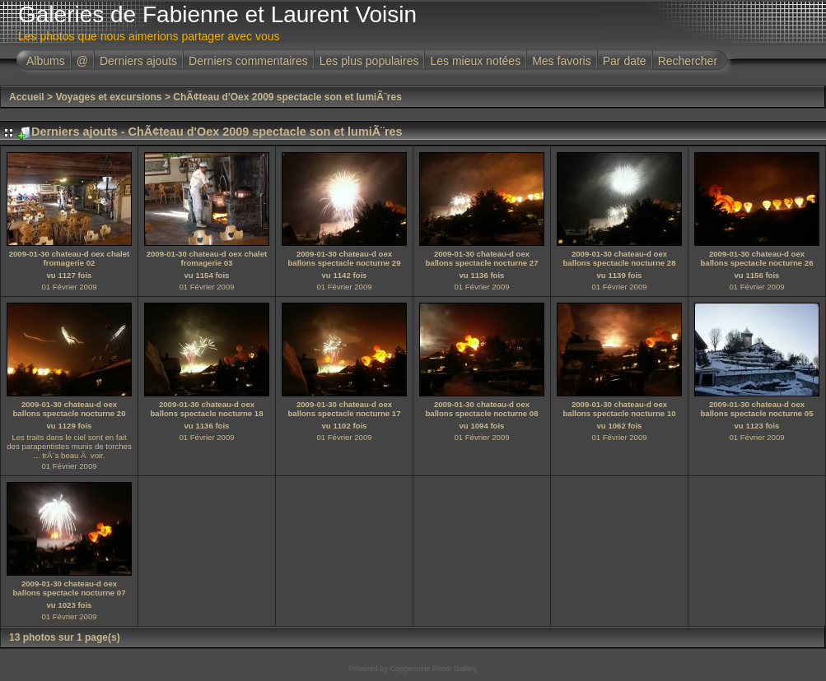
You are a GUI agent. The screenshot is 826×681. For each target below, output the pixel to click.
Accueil (26, 97)
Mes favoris (561, 60)
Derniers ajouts (138, 60)
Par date (624, 60)
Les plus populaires (369, 60)
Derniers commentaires (248, 60)
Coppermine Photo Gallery (433, 669)
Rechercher (687, 60)
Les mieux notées (475, 60)
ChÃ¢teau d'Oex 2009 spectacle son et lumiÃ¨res (287, 97)
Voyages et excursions (108, 97)
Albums (45, 60)
